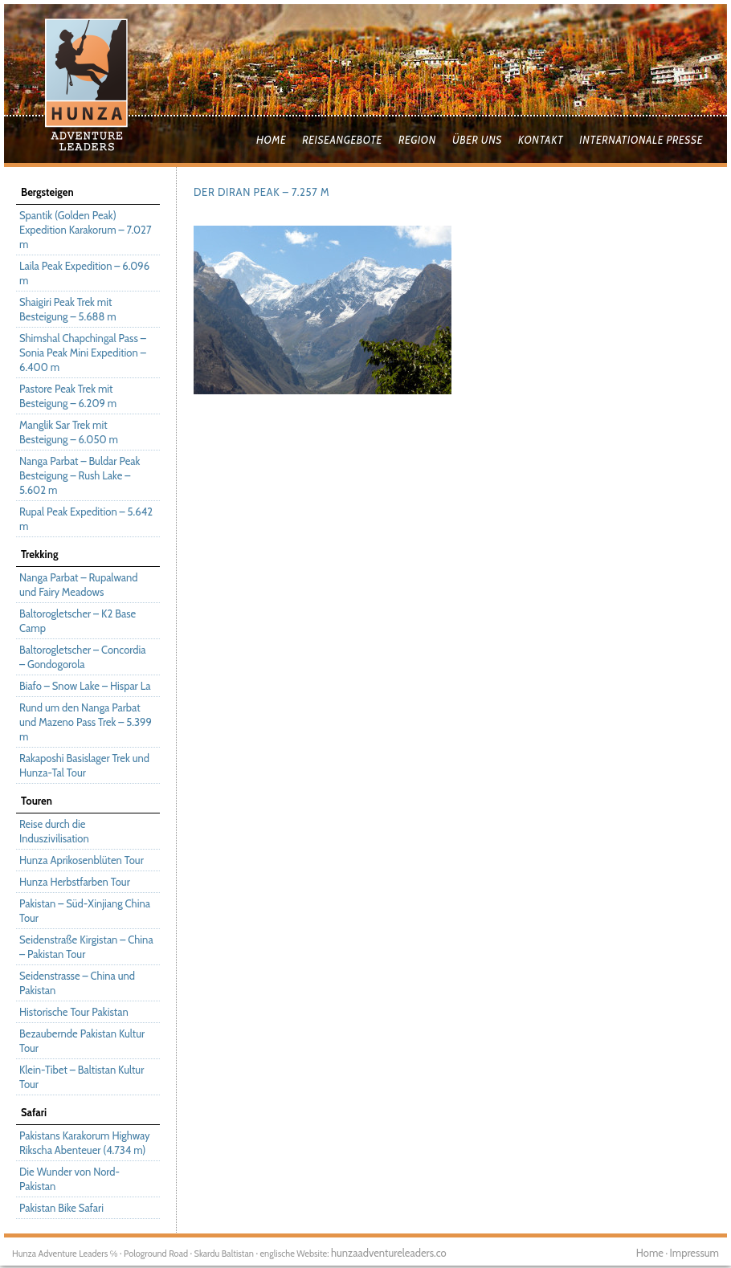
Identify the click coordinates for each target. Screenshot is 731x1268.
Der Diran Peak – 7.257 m (261, 192)
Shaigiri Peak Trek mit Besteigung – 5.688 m (67, 309)
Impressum (694, 1252)
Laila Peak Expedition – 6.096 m (84, 273)
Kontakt (540, 139)
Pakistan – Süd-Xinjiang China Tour (84, 910)
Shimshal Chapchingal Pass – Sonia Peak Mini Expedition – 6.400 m (82, 352)
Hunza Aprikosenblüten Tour (81, 860)
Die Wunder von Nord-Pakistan (69, 1179)
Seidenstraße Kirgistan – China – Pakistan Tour (86, 946)
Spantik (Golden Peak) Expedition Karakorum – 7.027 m (85, 230)
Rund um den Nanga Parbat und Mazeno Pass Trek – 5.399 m (85, 722)
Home (271, 139)
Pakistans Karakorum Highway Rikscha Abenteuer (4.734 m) (84, 1142)
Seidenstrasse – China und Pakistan (77, 983)
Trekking (39, 554)
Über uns (477, 139)
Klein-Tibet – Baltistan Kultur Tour (81, 1077)
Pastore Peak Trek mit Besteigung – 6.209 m (67, 396)
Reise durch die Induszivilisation (54, 831)
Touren (36, 800)
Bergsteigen (47, 192)
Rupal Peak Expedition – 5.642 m (86, 518)
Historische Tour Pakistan (74, 1011)
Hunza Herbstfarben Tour (74, 881)
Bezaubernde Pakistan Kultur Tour (82, 1040)
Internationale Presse (641, 139)
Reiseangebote (342, 139)
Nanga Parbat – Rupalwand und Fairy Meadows (78, 584)
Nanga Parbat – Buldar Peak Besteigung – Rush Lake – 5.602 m (79, 475)
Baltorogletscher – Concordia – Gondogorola (82, 657)
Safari (34, 1112)
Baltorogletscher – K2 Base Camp (77, 620)
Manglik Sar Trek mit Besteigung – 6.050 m (68, 432)
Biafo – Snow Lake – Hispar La (84, 685)
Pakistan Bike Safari (61, 1207)
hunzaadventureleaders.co (389, 1252)
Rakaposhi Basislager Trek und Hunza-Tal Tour (84, 765)
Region (417, 139)
